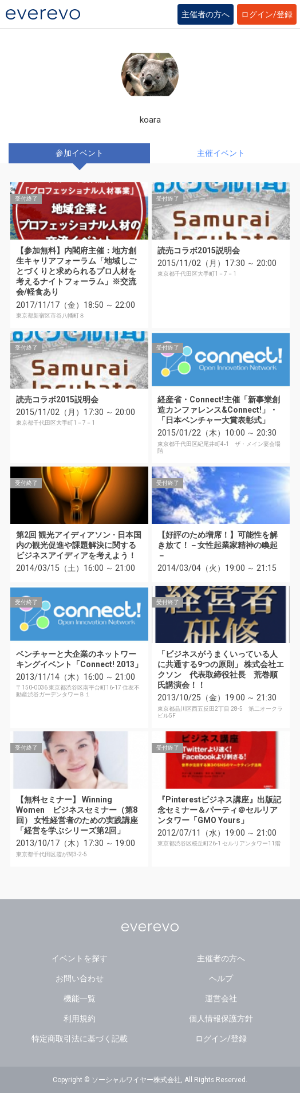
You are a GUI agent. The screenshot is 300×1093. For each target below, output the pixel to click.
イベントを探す (80, 958)
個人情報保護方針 (221, 1018)
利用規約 (80, 1018)
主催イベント (221, 153)
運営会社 (221, 998)
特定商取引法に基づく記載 (79, 1038)
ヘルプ (221, 978)
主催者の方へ (205, 14)
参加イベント (80, 153)
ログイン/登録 (267, 14)
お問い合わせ (80, 978)
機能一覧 (80, 998)
